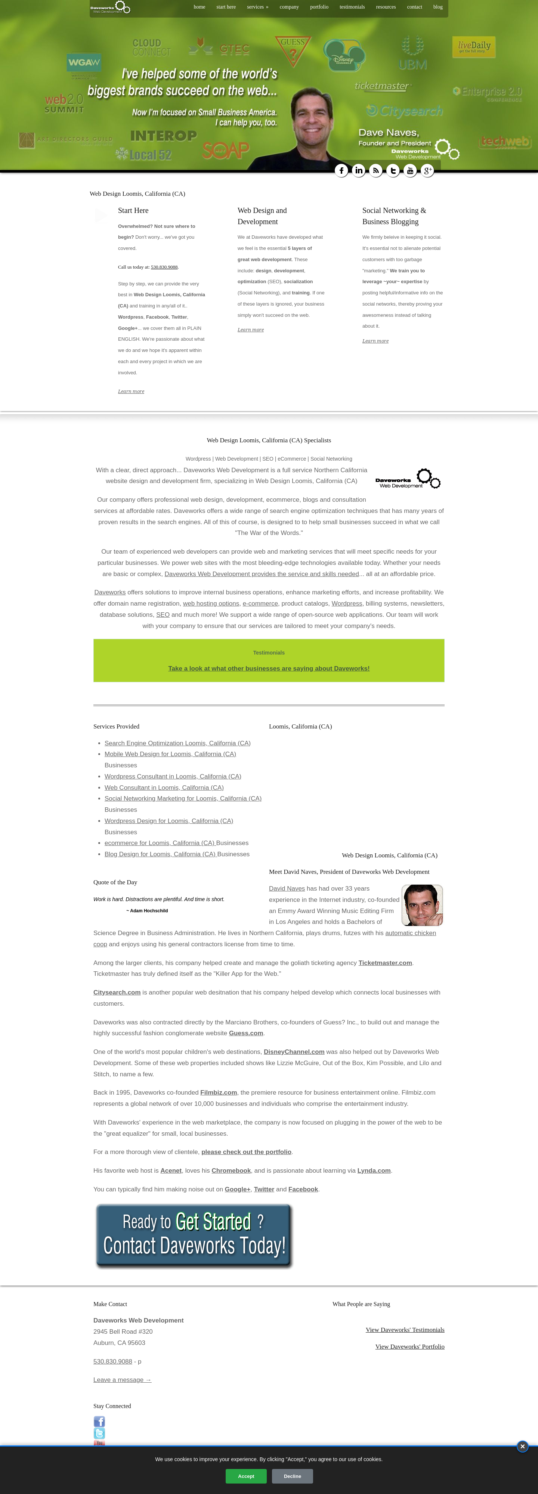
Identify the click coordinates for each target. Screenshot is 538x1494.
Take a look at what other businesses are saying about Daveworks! (269, 668)
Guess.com (246, 1033)
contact (414, 7)
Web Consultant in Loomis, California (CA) (164, 787)
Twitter (264, 1189)
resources (386, 7)
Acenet (171, 1170)
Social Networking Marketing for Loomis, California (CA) (183, 798)
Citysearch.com (117, 992)
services (258, 7)
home (199, 7)
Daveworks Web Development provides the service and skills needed (262, 574)
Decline (292, 1476)
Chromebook (231, 1170)
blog (438, 7)
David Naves (287, 888)
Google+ (237, 1189)
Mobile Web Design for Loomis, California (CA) (170, 754)
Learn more (131, 391)
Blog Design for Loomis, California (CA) (161, 854)
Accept (246, 1476)
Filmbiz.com (218, 1092)
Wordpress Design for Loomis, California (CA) (169, 821)
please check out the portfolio (246, 1152)
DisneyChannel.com (294, 1051)
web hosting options (211, 603)
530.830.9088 (164, 267)
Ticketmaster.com (385, 962)
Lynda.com (374, 1170)
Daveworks (110, 592)
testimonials (352, 7)
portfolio (319, 7)
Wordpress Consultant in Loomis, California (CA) (173, 776)
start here (226, 7)
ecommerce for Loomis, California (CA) (160, 843)
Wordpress (347, 603)
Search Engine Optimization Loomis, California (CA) (178, 743)
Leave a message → (122, 1379)
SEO (163, 614)
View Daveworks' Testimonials (405, 1329)
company (289, 7)
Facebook (303, 1189)
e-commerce (260, 603)
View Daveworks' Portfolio (410, 1346)
